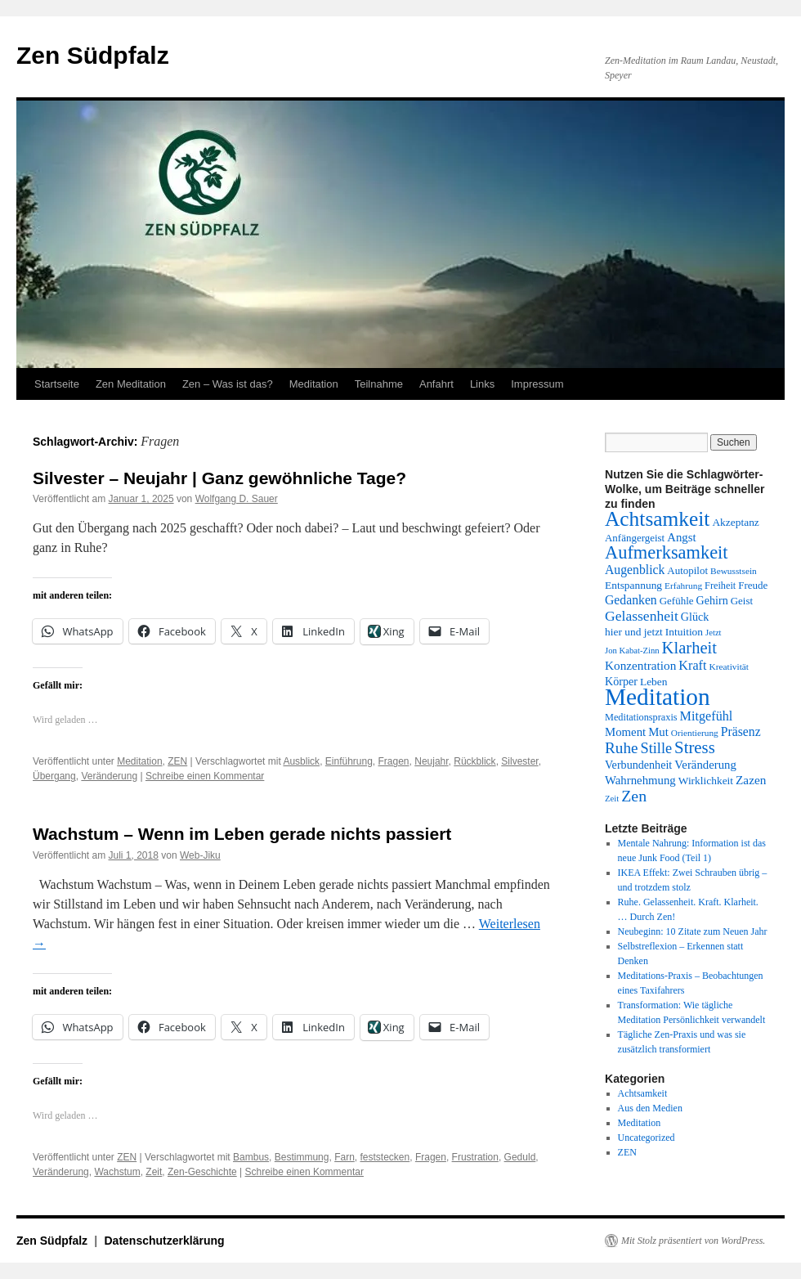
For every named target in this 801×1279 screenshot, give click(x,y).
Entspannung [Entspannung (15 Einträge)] (633, 585)
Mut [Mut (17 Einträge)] (658, 731)
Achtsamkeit (643, 1093)
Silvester (519, 761)
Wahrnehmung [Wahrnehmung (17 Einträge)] (640, 780)
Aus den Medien (650, 1108)
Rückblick (474, 761)
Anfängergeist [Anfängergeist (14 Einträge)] (635, 538)
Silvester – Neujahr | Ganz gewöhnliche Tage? (219, 478)
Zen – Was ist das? (227, 384)
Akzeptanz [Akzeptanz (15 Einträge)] (735, 522)
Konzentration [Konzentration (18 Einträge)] (640, 665)
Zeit (153, 1172)
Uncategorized (646, 1137)
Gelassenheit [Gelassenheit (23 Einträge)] (641, 616)
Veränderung (109, 776)
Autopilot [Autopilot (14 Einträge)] (687, 570)
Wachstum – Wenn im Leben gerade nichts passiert (242, 833)
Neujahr (431, 761)
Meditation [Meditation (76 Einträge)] (657, 697)
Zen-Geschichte (202, 1172)
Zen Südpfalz (92, 55)
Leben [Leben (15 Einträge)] (654, 681)
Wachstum (117, 1172)
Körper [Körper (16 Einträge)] (621, 681)
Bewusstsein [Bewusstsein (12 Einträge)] (733, 571)
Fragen (393, 761)
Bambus (251, 1157)
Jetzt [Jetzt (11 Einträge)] (713, 632)
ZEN (177, 761)
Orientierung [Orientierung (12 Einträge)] (694, 733)
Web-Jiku (200, 855)
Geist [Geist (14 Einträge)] (742, 601)
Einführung (349, 761)
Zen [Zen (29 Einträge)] (634, 796)
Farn (344, 1157)
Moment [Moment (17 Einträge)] (625, 731)
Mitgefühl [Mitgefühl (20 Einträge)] (706, 716)
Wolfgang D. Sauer (236, 499)
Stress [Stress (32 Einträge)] (694, 747)
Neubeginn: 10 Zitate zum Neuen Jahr (692, 931)
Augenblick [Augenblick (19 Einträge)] (635, 570)
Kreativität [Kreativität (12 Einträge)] (729, 666)
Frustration (475, 1157)
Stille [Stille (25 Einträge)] (657, 748)
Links (482, 384)
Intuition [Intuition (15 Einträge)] (684, 632)
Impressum (537, 384)
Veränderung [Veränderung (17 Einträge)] (705, 764)
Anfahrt (436, 384)
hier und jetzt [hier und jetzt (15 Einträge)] (634, 632)
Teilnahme (379, 384)
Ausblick (301, 761)
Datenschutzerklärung (165, 1240)
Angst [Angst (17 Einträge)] (681, 537)
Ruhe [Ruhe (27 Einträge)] (621, 747)
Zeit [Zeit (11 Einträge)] (612, 798)
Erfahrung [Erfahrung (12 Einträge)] (683, 585)
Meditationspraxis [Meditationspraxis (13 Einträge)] (641, 717)
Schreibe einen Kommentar (204, 776)
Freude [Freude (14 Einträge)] (752, 585)
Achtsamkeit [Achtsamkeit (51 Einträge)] (657, 518)
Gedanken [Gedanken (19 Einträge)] (631, 600)
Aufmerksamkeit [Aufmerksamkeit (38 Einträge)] (666, 552)
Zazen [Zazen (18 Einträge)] (751, 780)
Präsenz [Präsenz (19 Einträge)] (741, 731)
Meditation (313, 384)
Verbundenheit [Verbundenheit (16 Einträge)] (638, 764)
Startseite (56, 384)
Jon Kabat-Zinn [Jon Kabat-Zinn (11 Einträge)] (632, 650)
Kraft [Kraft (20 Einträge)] (692, 665)
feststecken (385, 1157)
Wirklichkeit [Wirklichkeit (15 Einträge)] (705, 780)
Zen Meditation (131, 384)
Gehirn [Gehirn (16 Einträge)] (712, 600)
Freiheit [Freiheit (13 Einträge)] (720, 585)
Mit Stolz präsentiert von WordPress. (693, 1240)
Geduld (520, 1157)
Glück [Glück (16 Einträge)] (695, 616)
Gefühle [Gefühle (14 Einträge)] (677, 601)
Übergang (54, 776)
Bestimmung (302, 1157)
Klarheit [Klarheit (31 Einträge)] (689, 648)
